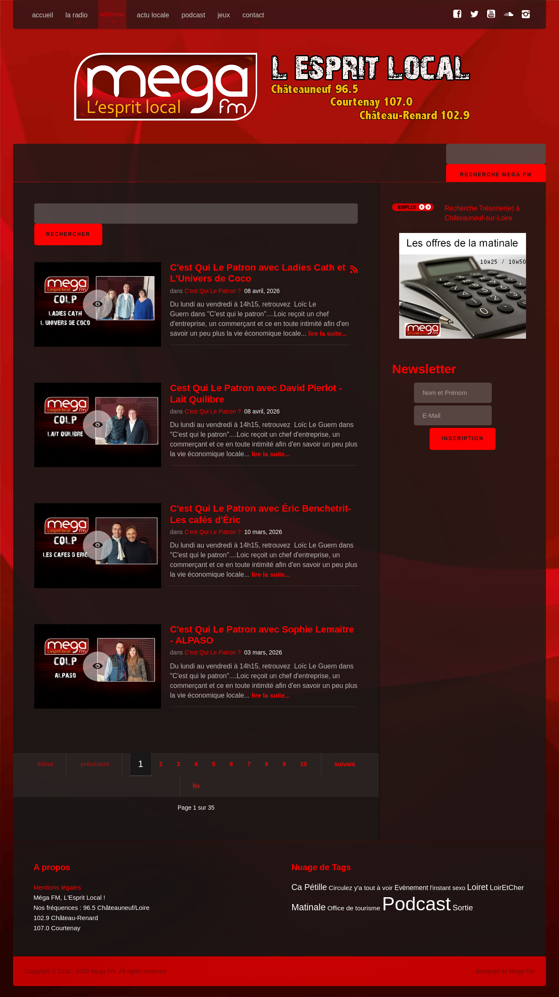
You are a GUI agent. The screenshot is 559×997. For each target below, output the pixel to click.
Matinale (308, 907)
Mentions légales (57, 887)
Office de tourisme (353, 908)
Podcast (416, 904)
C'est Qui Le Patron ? (212, 291)
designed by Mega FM (505, 971)
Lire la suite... (327, 333)
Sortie (462, 907)
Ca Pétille (309, 887)
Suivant (344, 764)
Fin (196, 786)
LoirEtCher (507, 888)
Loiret (477, 887)
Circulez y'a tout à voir (360, 887)
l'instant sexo (448, 888)
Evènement (411, 887)
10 (303, 764)
